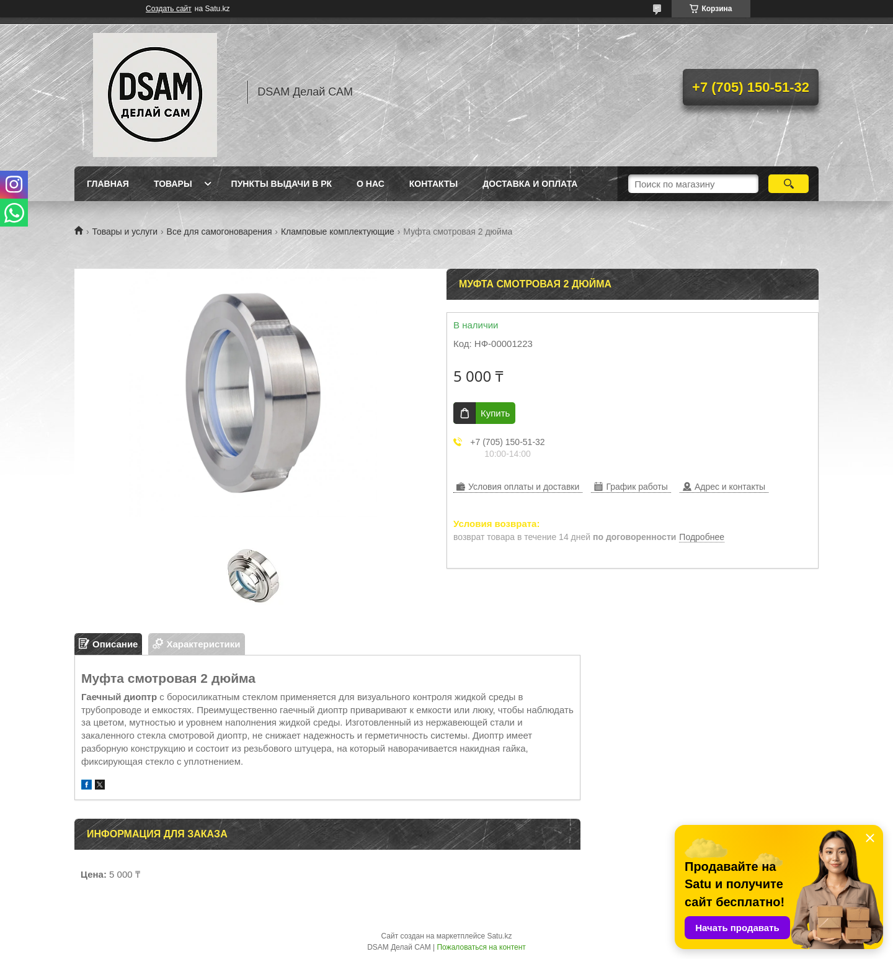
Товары (173, 184)
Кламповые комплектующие (337, 231)
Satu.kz (499, 936)
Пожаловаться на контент (481, 947)
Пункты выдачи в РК (281, 184)
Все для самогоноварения (219, 231)
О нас (370, 184)
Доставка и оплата (529, 184)
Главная (108, 184)
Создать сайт (169, 8)
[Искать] (788, 183)
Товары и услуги (125, 231)
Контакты (433, 184)
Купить (495, 413)
